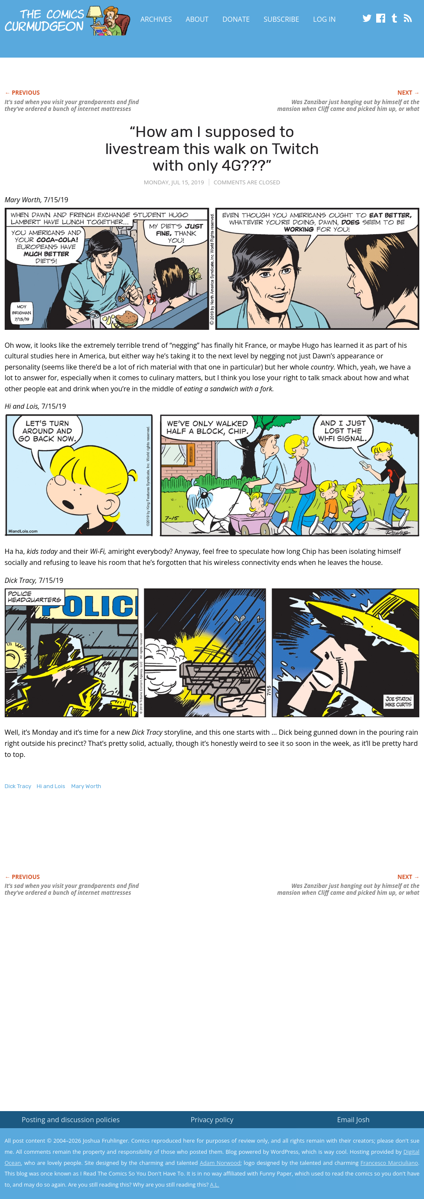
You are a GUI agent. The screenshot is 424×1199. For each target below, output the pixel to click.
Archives (156, 19)
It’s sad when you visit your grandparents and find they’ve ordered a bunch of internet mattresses (72, 105)
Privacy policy (211, 1119)
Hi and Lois (51, 786)
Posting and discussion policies (71, 1119)
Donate (236, 19)
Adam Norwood (220, 1163)
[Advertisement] (160, 840)
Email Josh (353, 1119)
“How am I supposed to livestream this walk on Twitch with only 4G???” (212, 148)
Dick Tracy (18, 786)
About (197, 19)
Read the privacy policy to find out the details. (347, 1146)
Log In (324, 19)
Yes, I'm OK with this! (352, 1167)
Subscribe (281, 19)
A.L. (214, 1184)
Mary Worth (86, 786)
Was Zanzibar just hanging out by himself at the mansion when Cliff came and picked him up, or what (348, 105)
